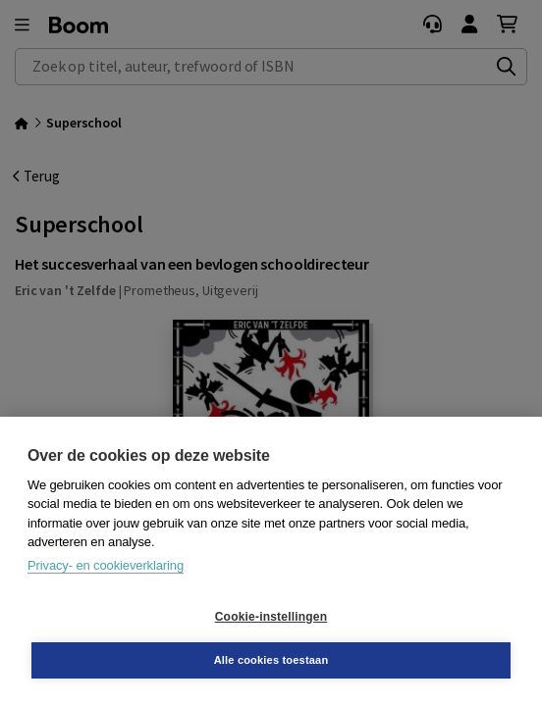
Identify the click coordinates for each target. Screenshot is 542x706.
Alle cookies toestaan (271, 660)
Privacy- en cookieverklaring (105, 565)
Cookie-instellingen (271, 617)
